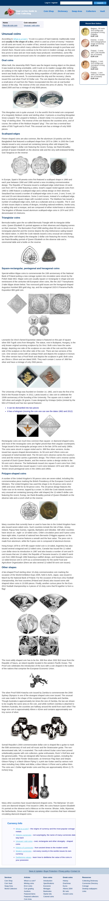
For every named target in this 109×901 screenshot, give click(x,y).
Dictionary (63, 11)
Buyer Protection (50, 871)
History (65, 881)
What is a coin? (22, 829)
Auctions (27, 891)
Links (84, 891)
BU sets (66, 891)
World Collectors (11, 889)
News (35, 871)
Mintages (46, 889)
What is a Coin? (20, 39)
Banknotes (47, 891)
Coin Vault (8, 883)
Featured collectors (31, 897)
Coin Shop (49, 11)
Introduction (47, 881)
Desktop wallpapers (89, 889)
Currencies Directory (90, 883)
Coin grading (29, 889)
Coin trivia (28, 899)
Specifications (48, 883)
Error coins (28, 886)
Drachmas (67, 883)
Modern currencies (24, 851)
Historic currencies (23, 835)
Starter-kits (47, 894)
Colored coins (48, 897)
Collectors (91, 11)
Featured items (29, 894)
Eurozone (47, 886)
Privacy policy (64, 871)
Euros (65, 886)
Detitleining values (23, 857)
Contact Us (75, 871)
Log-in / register (51, 3)
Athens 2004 (67, 889)
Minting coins (29, 883)
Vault (102, 11)
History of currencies (24, 848)
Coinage (85, 886)
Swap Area (77, 11)
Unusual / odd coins (24, 841)
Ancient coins (68, 894)
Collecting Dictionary (90, 881)
